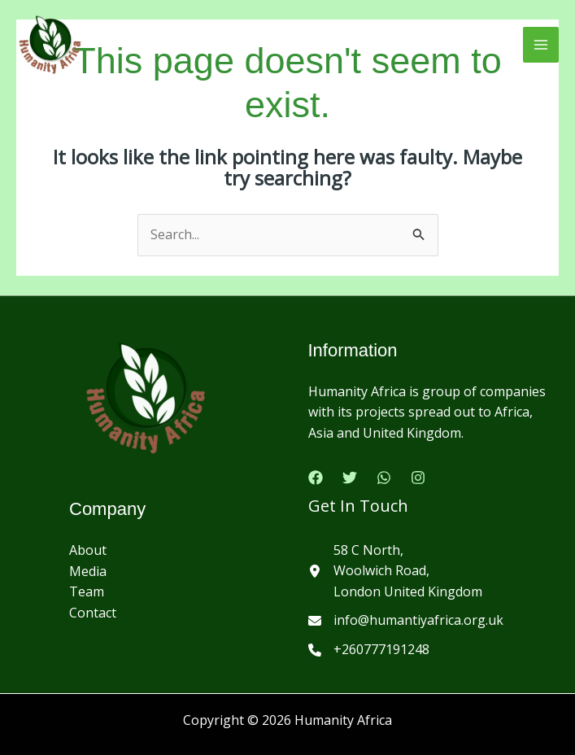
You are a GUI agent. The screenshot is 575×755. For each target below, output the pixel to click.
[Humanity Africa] (50, 44)
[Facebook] (315, 477)
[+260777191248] (368, 650)
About (88, 550)
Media (88, 571)
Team (86, 591)
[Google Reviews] (384, 477)
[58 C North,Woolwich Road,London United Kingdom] (395, 571)
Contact (92, 613)
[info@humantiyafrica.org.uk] (405, 620)
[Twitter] (349, 477)
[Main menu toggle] (541, 45)
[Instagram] (418, 477)
